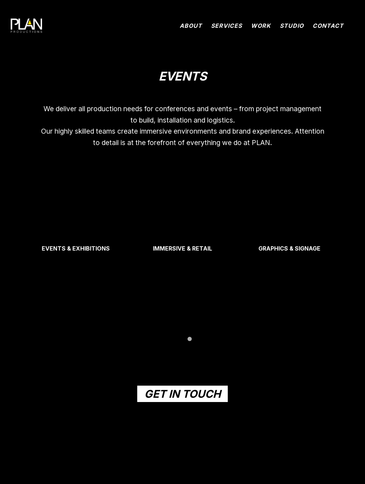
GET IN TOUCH (182, 393)
